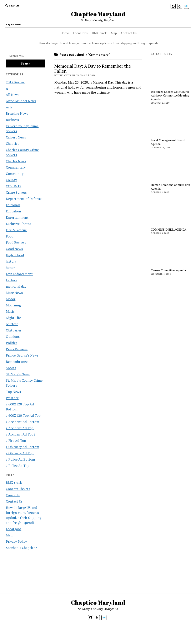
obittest (12, 324)
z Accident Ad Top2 (20, 434)
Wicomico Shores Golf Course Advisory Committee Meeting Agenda (170, 95)
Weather (12, 398)
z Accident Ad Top (20, 428)
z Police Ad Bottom (20, 459)
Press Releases (16, 349)
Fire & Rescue (16, 230)
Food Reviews (16, 242)
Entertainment (17, 217)
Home (64, 33)
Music (10, 311)
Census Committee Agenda (168, 270)
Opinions (13, 336)
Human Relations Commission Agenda (170, 186)
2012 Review (15, 82)
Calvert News (16, 137)
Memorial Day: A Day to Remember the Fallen (92, 68)
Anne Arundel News (21, 101)
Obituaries (13, 330)
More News (14, 292)
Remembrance (16, 361)
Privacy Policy (16, 541)
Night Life (13, 317)
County (11, 180)
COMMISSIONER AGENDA (168, 229)
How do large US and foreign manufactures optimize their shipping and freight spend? (98, 43)
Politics (11, 342)
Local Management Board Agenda (168, 142)
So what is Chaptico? (21, 547)
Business (12, 119)
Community (15, 173)
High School (15, 255)
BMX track (99, 33)
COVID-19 (13, 186)
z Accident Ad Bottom (22, 421)
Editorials (13, 205)
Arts (9, 107)
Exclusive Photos (18, 223)
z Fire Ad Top (16, 440)
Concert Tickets (18, 488)
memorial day (16, 286)
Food (9, 236)
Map (114, 33)
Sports (11, 368)
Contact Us (129, 33)
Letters (11, 280)
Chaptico (12, 143)
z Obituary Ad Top (20, 453)
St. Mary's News (18, 374)
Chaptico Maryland (98, 14)
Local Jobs (80, 33)
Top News (13, 391)
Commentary (16, 167)
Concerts (13, 495)
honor (10, 267)
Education (13, 211)
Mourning (13, 305)
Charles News (16, 161)
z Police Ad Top (17, 465)
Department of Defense (23, 198)
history (11, 261)
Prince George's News (22, 355)
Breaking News (17, 113)
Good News (14, 248)
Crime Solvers (16, 192)
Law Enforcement (19, 274)
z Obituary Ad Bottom (22, 446)
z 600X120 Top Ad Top (23, 415)
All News (12, 94)
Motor (10, 299)
